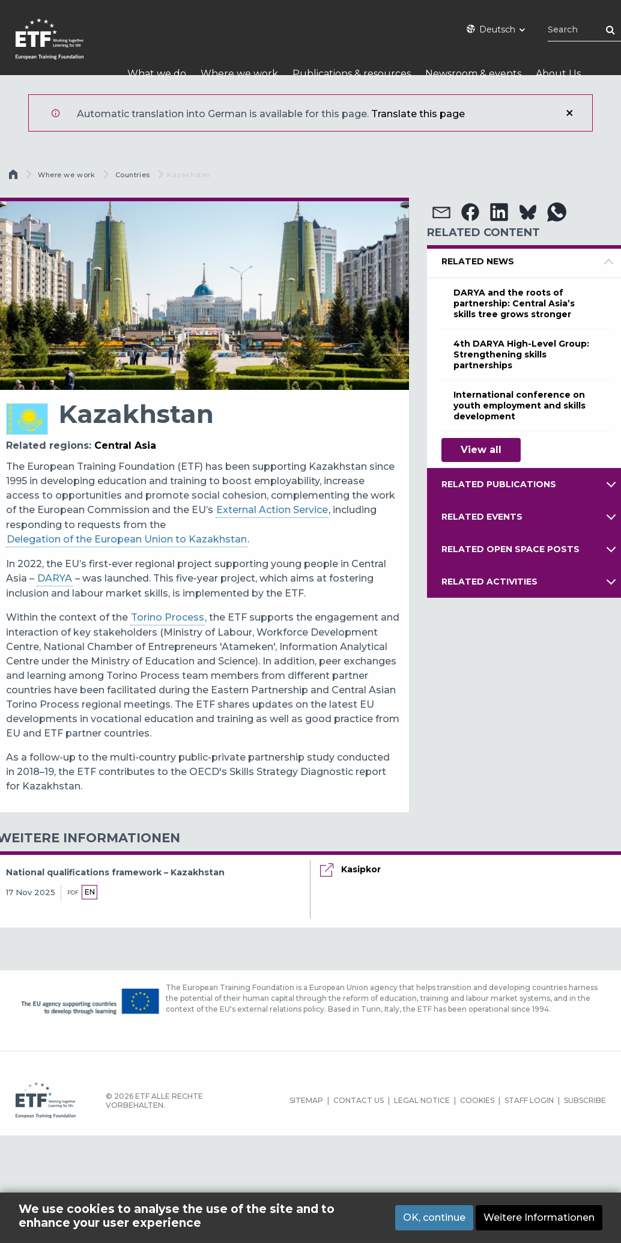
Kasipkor (361, 869)
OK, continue (434, 1217)
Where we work (66, 175)
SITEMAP (306, 1100)
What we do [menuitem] (156, 73)
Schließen (569, 113)
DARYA (54, 578)
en (90, 891)
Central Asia (125, 445)
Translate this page (418, 114)
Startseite (14, 177)
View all (481, 449)
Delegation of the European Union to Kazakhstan (127, 539)
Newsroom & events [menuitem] (473, 73)
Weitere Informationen (539, 1217)
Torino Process (167, 617)
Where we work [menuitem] (239, 73)
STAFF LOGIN (529, 1100)
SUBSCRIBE (585, 1100)
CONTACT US (358, 1100)
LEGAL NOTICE (422, 1100)
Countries (132, 175)
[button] (441, 212)
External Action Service (272, 509)
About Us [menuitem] (558, 73)
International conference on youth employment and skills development (519, 405)
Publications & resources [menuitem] (351, 73)
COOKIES (477, 1100)
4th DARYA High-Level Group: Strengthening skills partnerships (521, 354)
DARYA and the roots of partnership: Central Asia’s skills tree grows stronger (514, 303)
